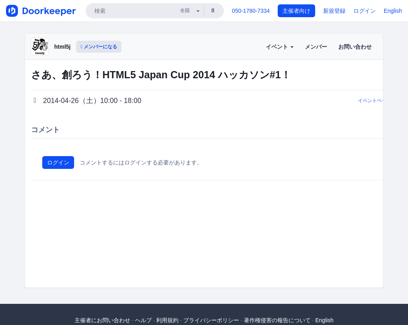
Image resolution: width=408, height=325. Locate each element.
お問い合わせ (355, 47)
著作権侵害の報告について (277, 320)
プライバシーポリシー (211, 320)
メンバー (316, 47)
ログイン (364, 11)
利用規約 (167, 320)
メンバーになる (98, 47)
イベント (280, 47)
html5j (62, 47)
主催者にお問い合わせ (102, 320)
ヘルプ (143, 320)
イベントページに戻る (382, 100)
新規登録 (334, 11)
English (393, 11)
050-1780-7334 (251, 11)
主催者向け (296, 11)
